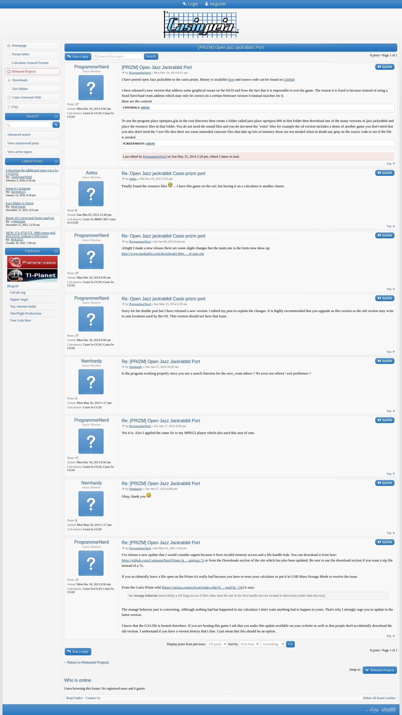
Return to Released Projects (88, 662)
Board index (74, 698)
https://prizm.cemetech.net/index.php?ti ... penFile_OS (203, 587)
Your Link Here (20, 320)
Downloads (20, 80)
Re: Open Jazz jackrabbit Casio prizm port (163, 173)
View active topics (19, 152)
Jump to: (355, 669)
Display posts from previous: (197, 644)
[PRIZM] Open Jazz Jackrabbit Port (231, 47)
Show (145, 107)
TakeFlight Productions (25, 313)
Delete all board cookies (379, 698)
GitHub (289, 79)
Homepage (19, 45)
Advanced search (18, 134)
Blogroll (12, 286)
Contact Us (92, 698)
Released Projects (24, 71)
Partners (32, 250)
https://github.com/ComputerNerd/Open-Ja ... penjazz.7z (163, 560)
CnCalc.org (17, 292)
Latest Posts (32, 161)
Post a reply (80, 56)
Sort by (244, 644)
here (231, 79)
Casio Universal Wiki (26, 97)
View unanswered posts (23, 143)
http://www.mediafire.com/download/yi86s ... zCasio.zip (163, 253)
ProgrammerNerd (91, 66)
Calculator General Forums (30, 63)
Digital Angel (19, 299)
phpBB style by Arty (372, 710)
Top (389, 163)
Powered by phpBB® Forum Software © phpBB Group (389, 710)
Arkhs (91, 173)
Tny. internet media (23, 306)
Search (33, 116)
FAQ (14, 107)
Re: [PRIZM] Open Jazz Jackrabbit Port (161, 361)
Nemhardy (91, 361)
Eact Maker (20, 89)
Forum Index (20, 54)
